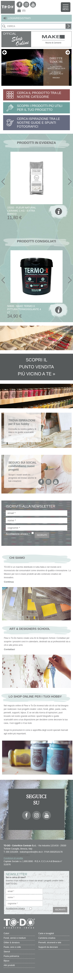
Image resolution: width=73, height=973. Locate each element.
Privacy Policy (10, 855)
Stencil (7, 951)
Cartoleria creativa (46, 938)
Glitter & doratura (11, 942)
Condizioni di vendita (13, 858)
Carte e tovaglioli (46, 933)
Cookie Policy (23, 855)
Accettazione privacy (15, 908)
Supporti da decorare (48, 947)
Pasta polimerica (11, 956)
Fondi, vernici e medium (15, 938)
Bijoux (6, 961)
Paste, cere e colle (12, 947)
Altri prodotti (9, 965)
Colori (6, 933)
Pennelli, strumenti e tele (49, 942)
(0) (23, 10)
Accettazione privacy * (18, 533)
